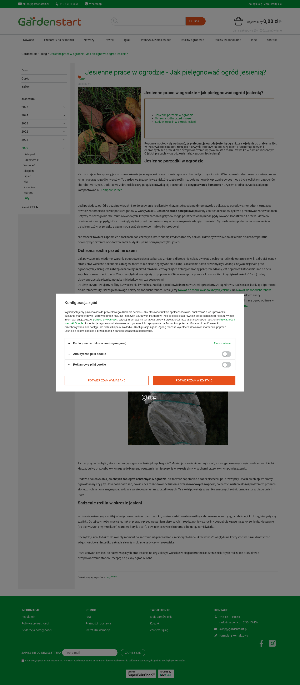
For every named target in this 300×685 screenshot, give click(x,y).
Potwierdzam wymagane (106, 380)
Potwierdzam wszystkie (194, 380)
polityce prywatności (105, 319)
